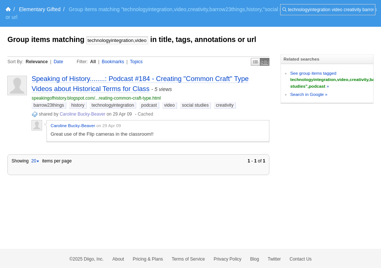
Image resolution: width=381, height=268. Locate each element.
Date (58, 61)
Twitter (274, 259)
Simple (255, 62)
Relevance (37, 61)
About (118, 259)
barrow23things (48, 105)
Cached (145, 114)
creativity (224, 105)
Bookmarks (113, 61)
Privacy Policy (227, 259)
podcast (149, 105)
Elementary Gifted (40, 9)
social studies (195, 105)
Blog (254, 259)
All (93, 61)
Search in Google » (308, 94)
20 (35, 161)
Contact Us (300, 259)
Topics (136, 61)
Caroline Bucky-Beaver (82, 114)
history (77, 105)
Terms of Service (188, 259)
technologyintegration (113, 105)
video (169, 105)
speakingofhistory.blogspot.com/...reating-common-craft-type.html (96, 98)
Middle (264, 62)
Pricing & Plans (148, 259)
